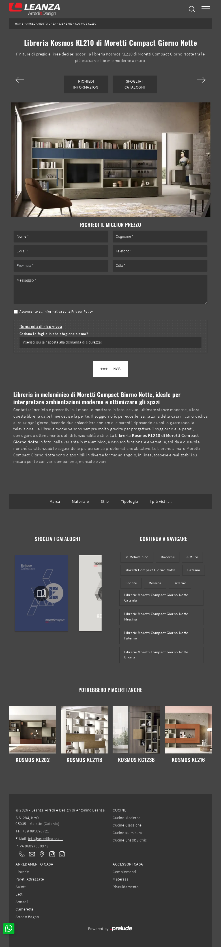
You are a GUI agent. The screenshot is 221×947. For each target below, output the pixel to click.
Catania (193, 570)
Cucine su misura (127, 832)
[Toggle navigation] (205, 9)
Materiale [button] (80, 501)
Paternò (179, 583)
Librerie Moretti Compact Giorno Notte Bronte (156, 655)
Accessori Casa (128, 864)
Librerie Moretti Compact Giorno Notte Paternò (156, 635)
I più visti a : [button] (160, 501)
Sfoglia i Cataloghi (135, 84)
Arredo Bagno (27, 916)
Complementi (124, 871)
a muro (192, 557)
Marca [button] (55, 501)
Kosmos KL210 (85, 23)
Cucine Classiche (127, 825)
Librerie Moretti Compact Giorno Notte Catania (156, 597)
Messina (155, 583)
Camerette (25, 909)
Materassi (121, 879)
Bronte (131, 583)
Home (19, 23)
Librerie (65, 23)
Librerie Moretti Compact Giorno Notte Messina (156, 616)
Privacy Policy (82, 311)
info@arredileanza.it (45, 838)
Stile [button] (105, 501)
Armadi (22, 901)
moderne (167, 557)
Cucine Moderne (126, 817)
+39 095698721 (36, 831)
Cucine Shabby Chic (130, 840)
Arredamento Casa (41, 23)
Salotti (21, 886)
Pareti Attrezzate (30, 879)
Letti (19, 894)
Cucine (119, 810)
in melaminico (137, 557)
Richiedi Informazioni (86, 84)
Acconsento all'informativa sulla (56, 311)
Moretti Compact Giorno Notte (150, 570)
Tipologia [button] (129, 501)
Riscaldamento (125, 886)
